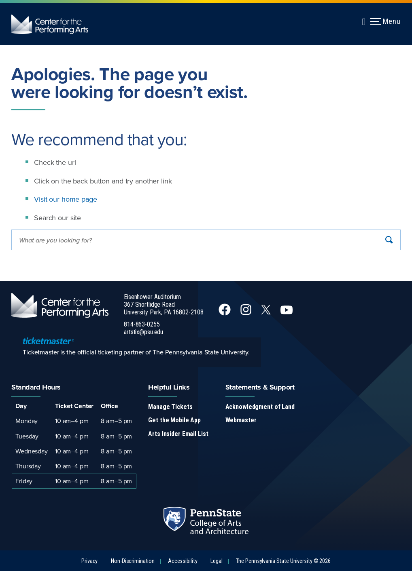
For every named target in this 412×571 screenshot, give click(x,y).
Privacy (89, 561)
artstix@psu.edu (143, 332)
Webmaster (241, 420)
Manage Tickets (170, 407)
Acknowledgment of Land (260, 407)
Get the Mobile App (174, 420)
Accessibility (182, 561)
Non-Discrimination (133, 561)
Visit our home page (65, 199)
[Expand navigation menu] (364, 21)
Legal (216, 561)
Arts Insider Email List (178, 434)
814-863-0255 (142, 324)
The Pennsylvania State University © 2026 (283, 561)
